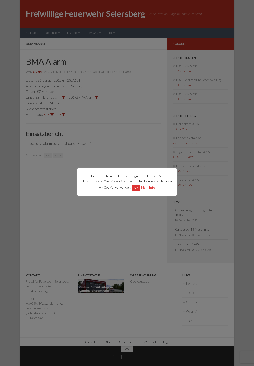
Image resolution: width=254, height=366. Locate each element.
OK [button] (136, 187)
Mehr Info (148, 187)
